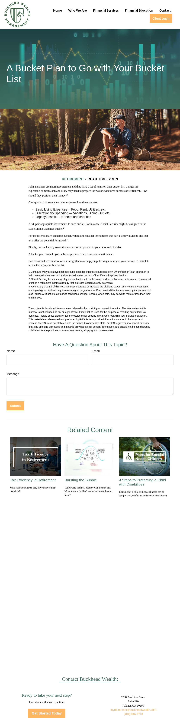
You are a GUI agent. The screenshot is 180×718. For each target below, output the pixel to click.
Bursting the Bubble (81, 480)
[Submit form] (15, 405)
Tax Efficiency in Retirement (33, 480)
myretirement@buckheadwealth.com (133, 709)
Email (96, 351)
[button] (57, 10)
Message (13, 374)
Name (11, 351)
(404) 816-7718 (133, 714)
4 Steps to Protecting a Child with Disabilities (142, 482)
